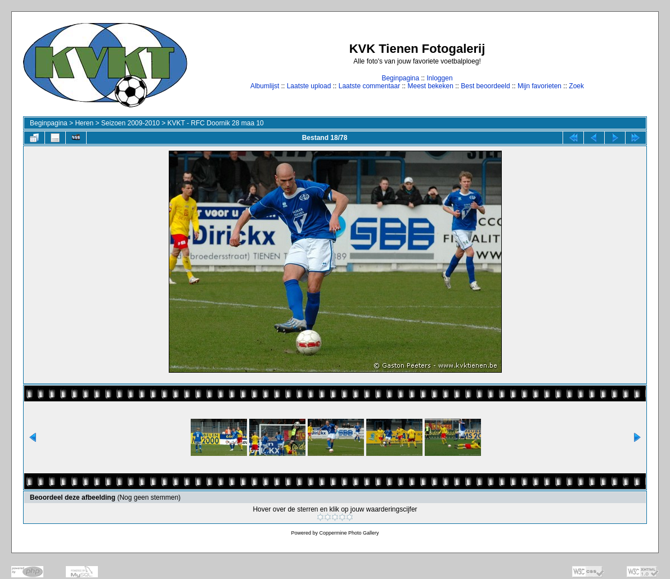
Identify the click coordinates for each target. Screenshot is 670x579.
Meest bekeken (430, 86)
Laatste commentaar (369, 86)
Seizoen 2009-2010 (130, 123)
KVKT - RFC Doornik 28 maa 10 (216, 123)
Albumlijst (264, 86)
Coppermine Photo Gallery (349, 533)
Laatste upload (309, 86)
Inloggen (440, 78)
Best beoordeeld (485, 86)
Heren (84, 123)
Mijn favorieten (539, 86)
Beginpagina (400, 78)
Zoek (576, 86)
